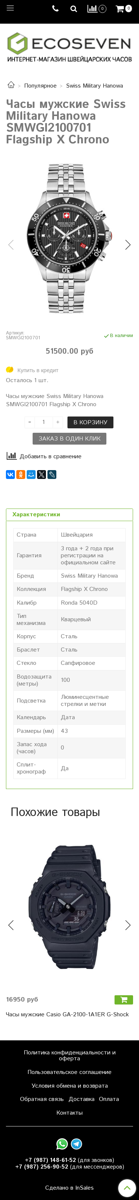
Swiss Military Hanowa (94, 86)
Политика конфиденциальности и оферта (70, 1055)
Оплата (109, 1099)
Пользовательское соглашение (69, 1072)
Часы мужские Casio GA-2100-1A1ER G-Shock (67, 1014)
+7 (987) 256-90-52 (41, 1167)
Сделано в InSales (69, 1188)
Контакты (69, 1113)
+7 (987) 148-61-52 (50, 1160)
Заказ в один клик (69, 439)
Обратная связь (42, 1099)
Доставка (82, 1099)
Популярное (40, 86)
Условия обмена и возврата (70, 1086)
